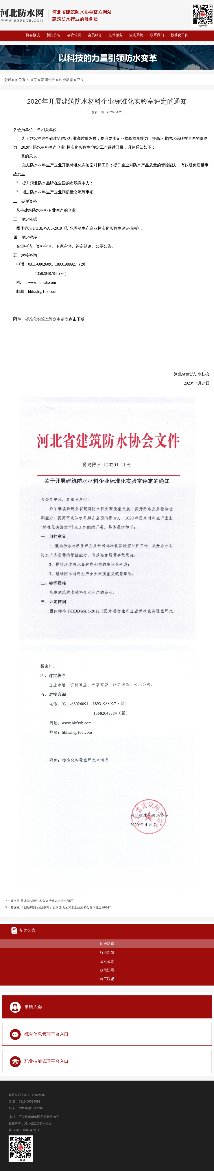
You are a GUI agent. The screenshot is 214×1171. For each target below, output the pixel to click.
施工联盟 (107, 979)
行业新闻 (107, 952)
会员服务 (95, 35)
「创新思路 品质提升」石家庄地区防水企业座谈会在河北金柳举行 (66, 907)
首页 (33, 80)
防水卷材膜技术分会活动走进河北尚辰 (47, 901)
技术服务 (116, 35)
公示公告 (107, 961)
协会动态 (66, 80)
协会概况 (33, 35)
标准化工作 (179, 35)
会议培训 (74, 35)
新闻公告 (53, 35)
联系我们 (157, 35)
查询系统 (136, 35)
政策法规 (107, 970)
